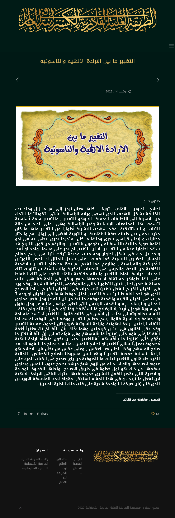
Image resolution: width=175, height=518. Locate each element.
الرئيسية (77, 459)
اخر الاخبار (63, 480)
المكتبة (77, 464)
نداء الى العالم (61, 461)
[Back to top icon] (20, 508)
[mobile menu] (171, 45)
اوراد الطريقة (62, 471)
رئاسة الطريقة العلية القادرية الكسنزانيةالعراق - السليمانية (35, 463)
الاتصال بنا (77, 471)
